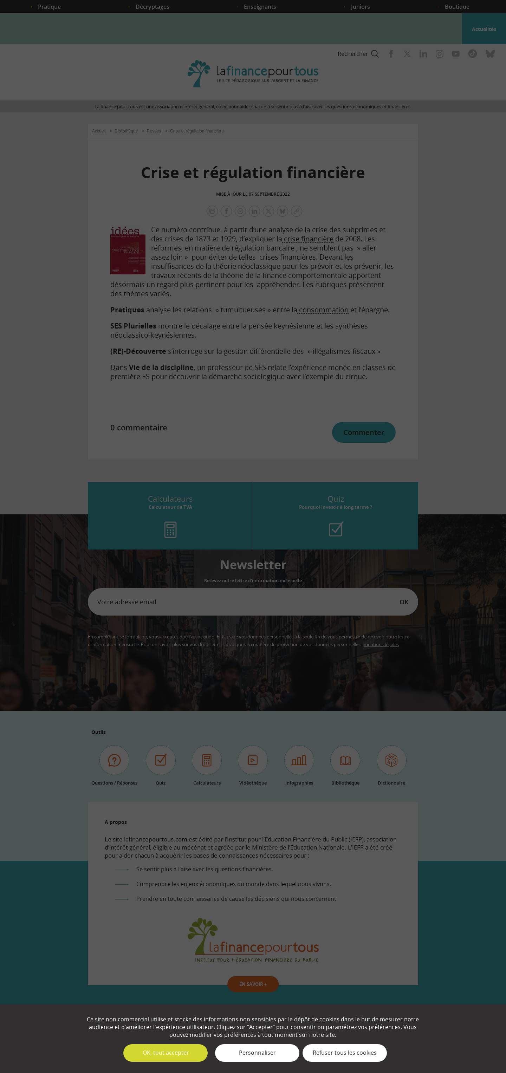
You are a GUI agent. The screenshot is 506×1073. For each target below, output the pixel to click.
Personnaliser (257, 1052)
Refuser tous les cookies (345, 1052)
